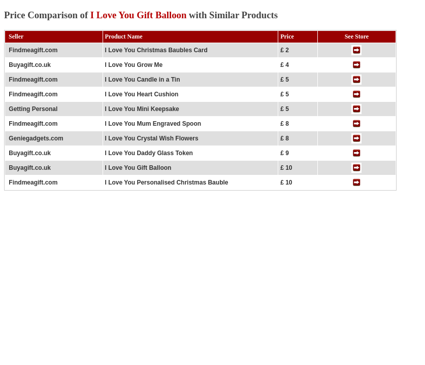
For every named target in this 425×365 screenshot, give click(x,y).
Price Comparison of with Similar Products (141, 15)
